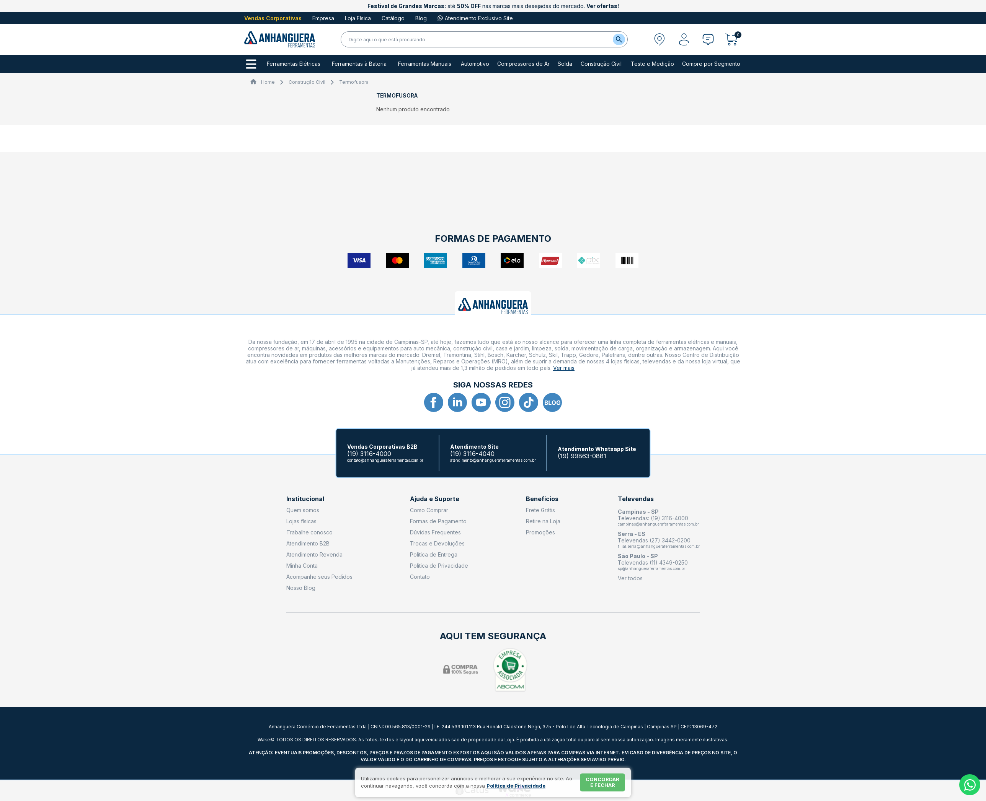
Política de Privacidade (439, 565)
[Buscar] (619, 39)
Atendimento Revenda (314, 554)
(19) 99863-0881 (582, 456)
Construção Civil (601, 64)
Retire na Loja (543, 521)
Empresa (323, 18)
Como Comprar (429, 510)
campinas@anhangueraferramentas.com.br (658, 524)
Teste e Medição (652, 64)
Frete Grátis (540, 510)
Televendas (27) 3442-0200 (654, 540)
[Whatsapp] (969, 784)
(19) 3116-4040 (472, 453)
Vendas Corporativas (273, 18)
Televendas (636, 499)
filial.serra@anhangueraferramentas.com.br (659, 546)
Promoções (540, 532)
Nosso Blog (300, 587)
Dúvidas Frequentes (435, 532)
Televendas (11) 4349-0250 (653, 562)
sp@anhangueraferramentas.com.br (651, 568)
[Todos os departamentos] (251, 64)
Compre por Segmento (711, 64)
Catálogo (393, 18)
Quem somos (302, 510)
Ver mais (564, 368)
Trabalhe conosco (309, 532)
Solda (565, 64)
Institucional (305, 499)
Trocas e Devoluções (437, 543)
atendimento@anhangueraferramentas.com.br (493, 460)
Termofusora (354, 82)
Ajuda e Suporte (434, 499)
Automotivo (475, 64)
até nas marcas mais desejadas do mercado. (493, 6)
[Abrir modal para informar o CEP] (659, 39)
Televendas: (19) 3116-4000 (653, 518)
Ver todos (630, 578)
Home (268, 82)
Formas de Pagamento (438, 521)
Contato (420, 576)
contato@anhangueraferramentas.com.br (385, 460)
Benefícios (542, 499)
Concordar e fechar (602, 782)
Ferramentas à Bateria (359, 64)
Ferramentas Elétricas (293, 64)
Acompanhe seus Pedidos (319, 576)
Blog (421, 18)
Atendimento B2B (308, 543)
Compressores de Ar (523, 64)
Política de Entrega (433, 554)
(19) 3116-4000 (369, 453)
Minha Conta (302, 565)
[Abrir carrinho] (733, 39)
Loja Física (358, 18)
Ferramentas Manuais (424, 64)
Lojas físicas (301, 521)
